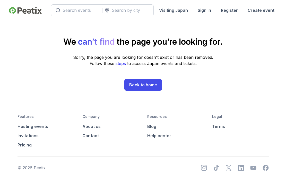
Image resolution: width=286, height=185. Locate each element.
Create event (261, 10)
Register (229, 10)
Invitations (28, 135)
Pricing (25, 144)
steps (121, 63)
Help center (159, 135)
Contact (90, 135)
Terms (218, 126)
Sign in (204, 10)
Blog (151, 126)
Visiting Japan (173, 10)
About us (91, 126)
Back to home (143, 84)
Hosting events (33, 126)
